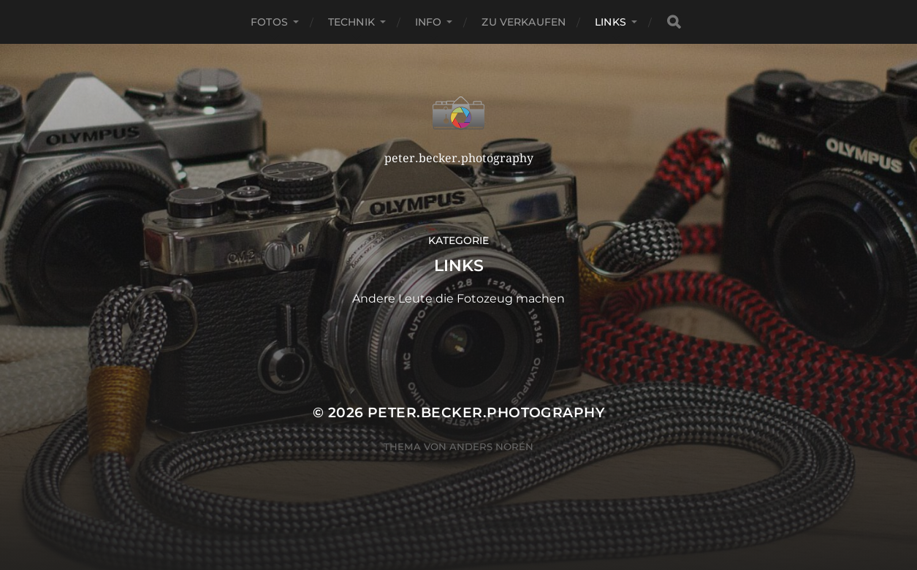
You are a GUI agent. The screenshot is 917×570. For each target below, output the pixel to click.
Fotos (269, 21)
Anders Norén (491, 446)
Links (610, 21)
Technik (351, 21)
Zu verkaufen (524, 21)
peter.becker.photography (486, 412)
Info (428, 21)
